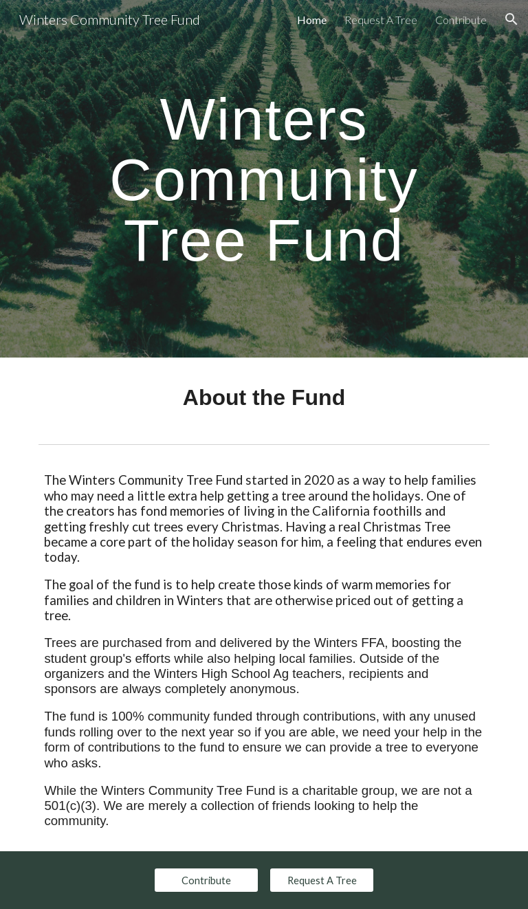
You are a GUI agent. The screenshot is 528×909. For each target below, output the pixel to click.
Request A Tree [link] (380, 19)
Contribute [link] (461, 19)
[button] (511, 19)
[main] (263, 179)
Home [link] (312, 19)
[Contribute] (206, 880)
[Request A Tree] (321, 880)
